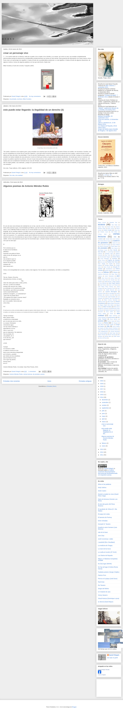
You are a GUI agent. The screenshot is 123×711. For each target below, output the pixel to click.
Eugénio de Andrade (114, 260)
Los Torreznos (101, 296)
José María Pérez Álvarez (105, 286)
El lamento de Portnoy (105, 517)
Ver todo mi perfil (112, 658)
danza (99, 244)
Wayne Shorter (102, 334)
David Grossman (104, 246)
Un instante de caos (104, 592)
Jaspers (100, 276)
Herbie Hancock (109, 270)
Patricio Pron (102, 575)
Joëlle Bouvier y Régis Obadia (112, 281)
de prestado (12, 99)
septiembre (105, 408)
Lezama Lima (108, 295)
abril (103, 419)
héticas (106, 272)
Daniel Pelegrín (109, 468)
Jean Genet (105, 278)
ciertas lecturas (27, 374)
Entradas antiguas (85, 381)
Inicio (49, 381)
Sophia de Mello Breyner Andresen (109, 328)
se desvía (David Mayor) (105, 602)
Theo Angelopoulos (103, 331)
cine (115, 237)
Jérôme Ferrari (102, 279)
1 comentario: (32, 371)
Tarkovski (105, 329)
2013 (102, 449)
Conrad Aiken (109, 239)
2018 (102, 386)
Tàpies (99, 329)
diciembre (105, 400)
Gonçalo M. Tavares (104, 524)
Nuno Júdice (109, 311)
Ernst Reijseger (105, 258)
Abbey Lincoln (102, 222)
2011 (102, 455)
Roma (106, 323)
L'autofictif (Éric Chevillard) (106, 542)
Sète (108, 326)
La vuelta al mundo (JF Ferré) (107, 552)
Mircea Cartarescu (104, 308)
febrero (104, 443)
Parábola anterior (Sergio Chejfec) (108, 572)
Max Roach (111, 301)
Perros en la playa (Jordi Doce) (107, 578)
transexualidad (103, 333)
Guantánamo (109, 268)
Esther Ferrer (101, 260)
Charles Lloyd (104, 231)
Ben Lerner (111, 228)
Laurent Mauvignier (111, 291)
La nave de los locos (104, 549)
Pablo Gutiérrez (113, 315)
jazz (118, 276)
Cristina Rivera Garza (105, 240)
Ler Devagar (111, 293)
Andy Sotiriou (102, 487)
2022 (102, 381)
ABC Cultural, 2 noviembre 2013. (106, 86)
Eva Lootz (102, 262)
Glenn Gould (107, 267)
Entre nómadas (103, 521)
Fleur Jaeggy (101, 263)
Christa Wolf (102, 234)
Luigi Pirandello (111, 296)
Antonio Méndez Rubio (16, 374)
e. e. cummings (109, 251)
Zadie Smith (117, 336)
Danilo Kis (115, 242)
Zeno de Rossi (103, 338)
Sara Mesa (101, 324)
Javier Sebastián (109, 276)
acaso (100, 468)
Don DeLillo (113, 250)
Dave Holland (116, 244)
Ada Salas (114, 224)
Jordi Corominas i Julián (105, 539)
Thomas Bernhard (115, 331)
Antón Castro (102, 491)
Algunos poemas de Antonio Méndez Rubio (26, 186)
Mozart (101, 310)
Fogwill (110, 263)
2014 (102, 397)
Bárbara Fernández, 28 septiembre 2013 (105, 117)
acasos (101, 224)
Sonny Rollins (116, 326)
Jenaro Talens (114, 278)
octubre (104, 405)
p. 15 (109, 175)
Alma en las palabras (104, 484)
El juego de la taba (104, 514)
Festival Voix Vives (112, 262)
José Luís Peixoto (113, 285)
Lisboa (116, 295)
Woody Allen (108, 336)
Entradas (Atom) (51, 386)
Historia (115, 272)
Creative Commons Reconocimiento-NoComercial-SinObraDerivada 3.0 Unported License (107, 472)
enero (104, 446)
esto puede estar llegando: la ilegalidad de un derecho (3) (33, 110)
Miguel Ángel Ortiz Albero (107, 305)
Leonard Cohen (102, 293)
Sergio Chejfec (110, 324)
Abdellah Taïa (113, 222)
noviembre (105, 402)
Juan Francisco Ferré (109, 288)
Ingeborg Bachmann (103, 274)
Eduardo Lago (109, 253)
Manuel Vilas (108, 298)
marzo (104, 421)
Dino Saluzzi (114, 248)
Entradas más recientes (11, 381)
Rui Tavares (115, 323)
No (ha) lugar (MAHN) (105, 564)
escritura (19, 99)
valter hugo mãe (113, 333)
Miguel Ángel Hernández (113, 303)
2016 (102, 392)
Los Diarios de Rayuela (105, 555)
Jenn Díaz (101, 535)
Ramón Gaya (110, 321)
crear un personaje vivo (15, 53)
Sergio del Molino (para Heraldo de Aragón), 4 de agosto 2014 (108, 129)
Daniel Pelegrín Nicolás (103, 669)
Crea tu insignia (102, 674)
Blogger (74, 707)
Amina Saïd (110, 226)
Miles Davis (117, 306)
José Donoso (103, 285)
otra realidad (19, 175)
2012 (102, 452)
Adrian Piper (101, 226)
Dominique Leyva (102, 250)
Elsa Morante (116, 255)
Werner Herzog (111, 334)
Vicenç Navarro (103, 595)
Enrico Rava (116, 257)
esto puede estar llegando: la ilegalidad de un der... (107, 431)
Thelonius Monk (114, 329)
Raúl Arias (101, 582)
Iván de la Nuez (103, 532)
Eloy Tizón (107, 255)
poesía (42, 374)
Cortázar (117, 239)
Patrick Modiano (102, 317)
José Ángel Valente (114, 283)
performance (111, 317)
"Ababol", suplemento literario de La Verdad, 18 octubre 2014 (108, 109)
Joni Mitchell (103, 283)
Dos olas (12, 175)
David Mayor (114, 246)
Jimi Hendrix (111, 279)
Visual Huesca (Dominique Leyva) (108, 598)
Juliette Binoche (110, 290)
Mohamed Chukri (115, 308)
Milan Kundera (27, 99)
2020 (102, 383)
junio (103, 413)
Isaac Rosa (114, 274)
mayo (104, 416)
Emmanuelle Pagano (105, 256)
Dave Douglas (107, 244)
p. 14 (105, 175)
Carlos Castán (108, 230)
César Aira (117, 230)
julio (103, 410)
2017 (102, 389)
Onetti (111, 313)
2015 (102, 394)
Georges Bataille (109, 265)
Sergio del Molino (103, 588)
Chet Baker (114, 231)
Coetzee (100, 239)
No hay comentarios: (35, 96)
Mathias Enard (101, 301)
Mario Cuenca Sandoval (110, 300)
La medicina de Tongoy (105, 545)
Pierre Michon (113, 319)
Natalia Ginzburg (109, 310)
